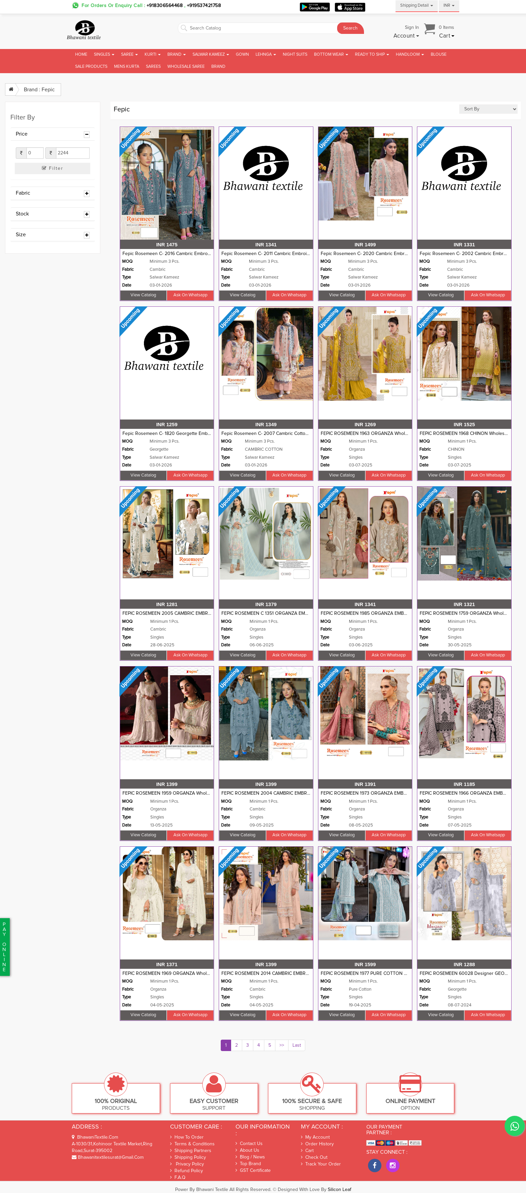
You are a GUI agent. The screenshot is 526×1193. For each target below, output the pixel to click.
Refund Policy (186, 1170)
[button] (406, 36)
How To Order (187, 1137)
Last (297, 1045)
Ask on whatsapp (190, 295)
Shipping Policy (188, 1157)
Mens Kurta (126, 66)
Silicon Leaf (339, 1189)
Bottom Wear (331, 54)
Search (350, 28)
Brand (176, 54)
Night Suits (295, 54)
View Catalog (143, 295)
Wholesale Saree (186, 66)
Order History (317, 1144)
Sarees (153, 66)
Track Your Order (321, 1164)
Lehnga (266, 54)
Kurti (153, 54)
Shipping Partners (190, 1150)
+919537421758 (203, 5)
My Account (315, 1137)
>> (281, 1045)
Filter (52, 168)
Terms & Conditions (192, 1143)
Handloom (410, 54)
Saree (129, 54)
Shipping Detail (416, 5)
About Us (247, 1150)
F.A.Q (178, 1177)
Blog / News (250, 1157)
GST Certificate (253, 1170)
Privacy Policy (187, 1163)
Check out (314, 1157)
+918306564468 (165, 5)
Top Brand (248, 1163)
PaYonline (4, 947)
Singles (104, 54)
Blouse (438, 54)
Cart (307, 1150)
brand (218, 66)
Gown (242, 54)
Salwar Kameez (211, 54)
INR (449, 5)
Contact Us (249, 1143)
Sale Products (91, 66)
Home (81, 54)
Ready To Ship (372, 54)
